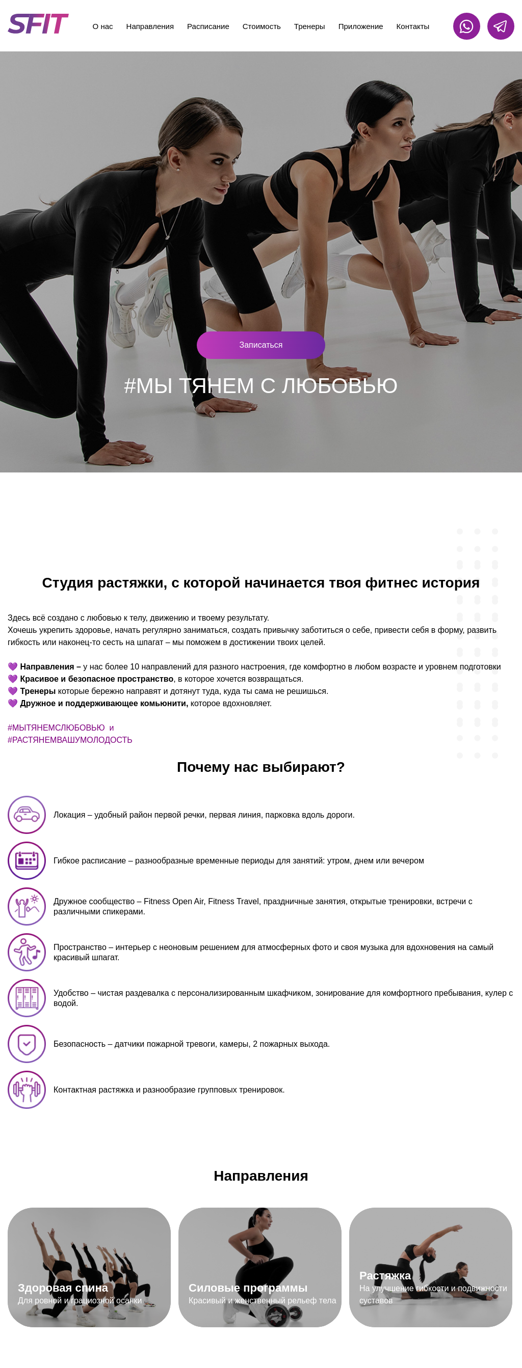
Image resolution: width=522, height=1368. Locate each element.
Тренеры (309, 26)
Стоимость (262, 26)
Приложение (360, 26)
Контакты (413, 26)
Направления (150, 26)
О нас (103, 26)
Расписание (208, 26)
